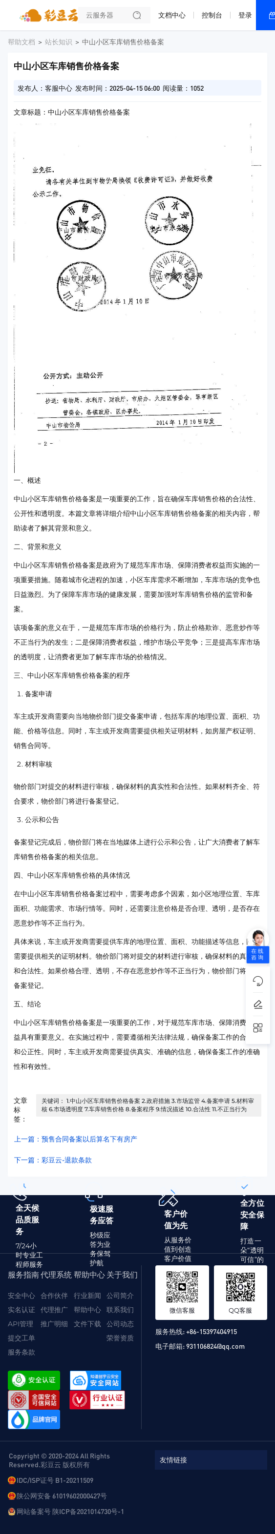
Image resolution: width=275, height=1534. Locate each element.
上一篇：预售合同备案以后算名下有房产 (75, 1139)
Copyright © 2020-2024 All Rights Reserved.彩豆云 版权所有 (59, 1460)
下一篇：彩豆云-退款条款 (53, 1160)
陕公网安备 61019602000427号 (62, 1495)
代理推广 (54, 1309)
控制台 (212, 15)
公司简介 (120, 1295)
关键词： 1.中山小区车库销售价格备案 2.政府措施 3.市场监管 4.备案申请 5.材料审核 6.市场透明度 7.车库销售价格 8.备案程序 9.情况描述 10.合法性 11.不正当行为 (148, 1105)
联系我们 (120, 1309)
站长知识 (58, 42)
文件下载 (87, 1323)
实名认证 (21, 1309)
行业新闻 (87, 1295)
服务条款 (21, 1352)
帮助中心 (87, 1309)
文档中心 (172, 15)
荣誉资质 (120, 1338)
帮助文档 (21, 42)
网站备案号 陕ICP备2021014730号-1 (70, 1511)
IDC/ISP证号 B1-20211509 (55, 1479)
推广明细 (54, 1323)
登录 (245, 15)
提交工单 (21, 1338)
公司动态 (120, 1323)
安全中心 (21, 1295)
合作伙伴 (54, 1295)
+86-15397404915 (211, 1331)
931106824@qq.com (215, 1345)
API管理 (20, 1323)
